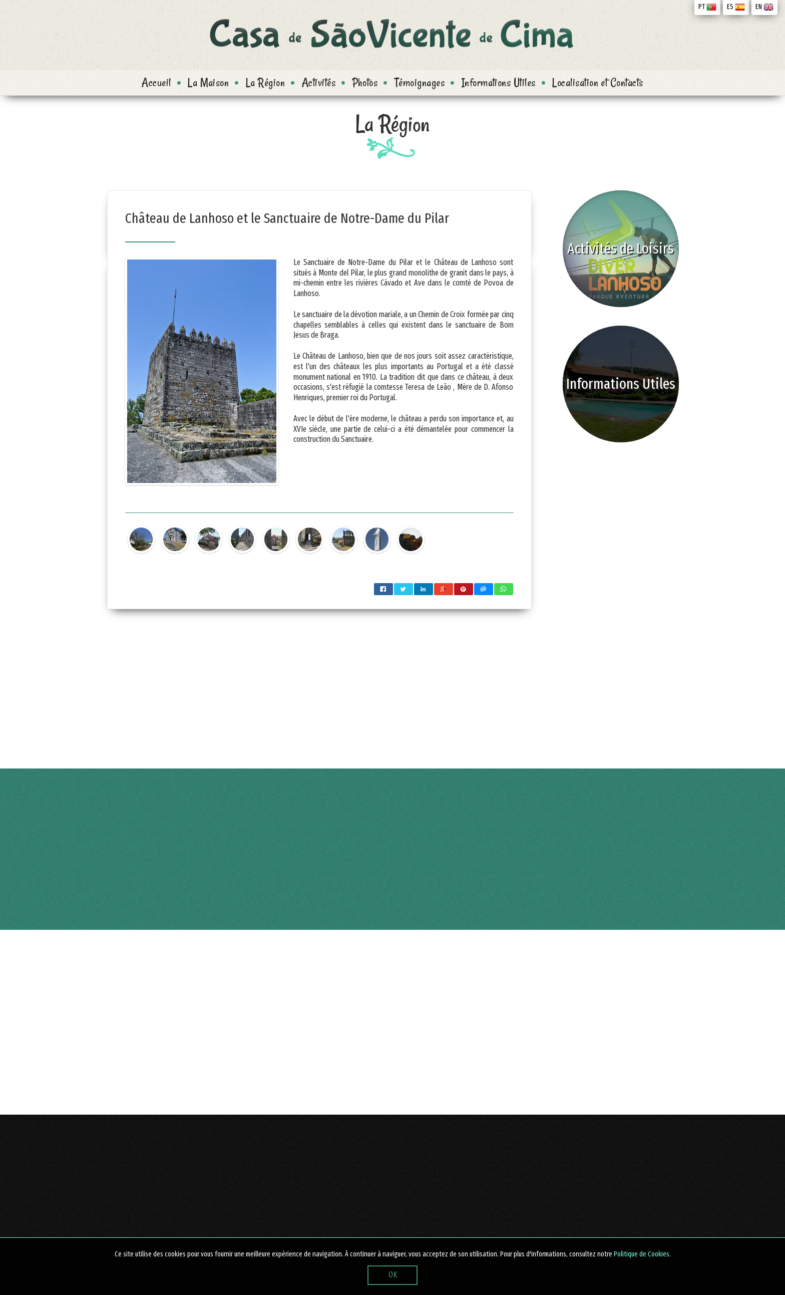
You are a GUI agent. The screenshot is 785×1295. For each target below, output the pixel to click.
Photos (365, 82)
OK (392, 1274)
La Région (265, 82)
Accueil (156, 82)
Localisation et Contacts (597, 82)
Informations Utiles (499, 82)
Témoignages (420, 82)
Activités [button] (318, 82)
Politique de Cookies (641, 1254)
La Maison (208, 82)
